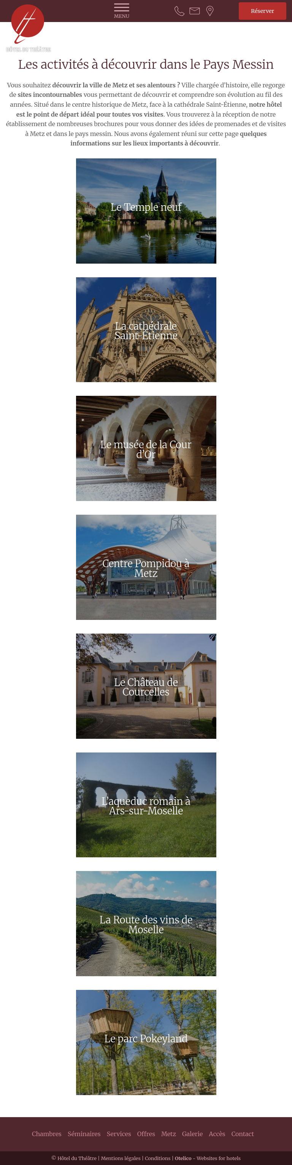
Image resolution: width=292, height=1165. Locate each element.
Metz (168, 1134)
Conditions (157, 1158)
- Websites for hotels (208, 1158)
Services (119, 1134)
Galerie (192, 1134)
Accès (217, 1134)
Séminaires (84, 1134)
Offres (146, 1134)
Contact (243, 1134)
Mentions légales (120, 1158)
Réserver (262, 11)
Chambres (47, 1134)
